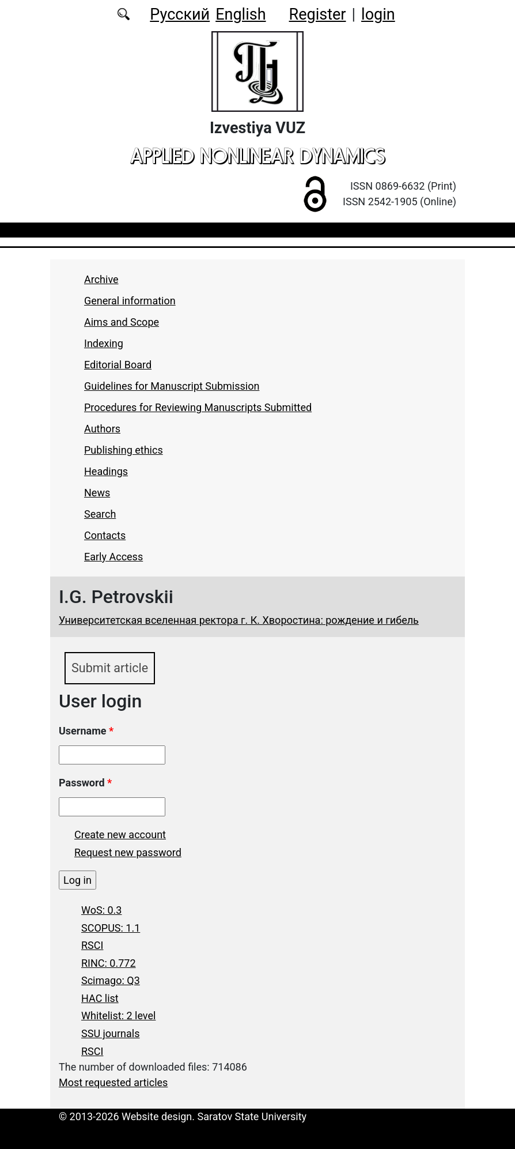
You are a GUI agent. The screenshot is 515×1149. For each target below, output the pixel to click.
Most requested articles (113, 1082)
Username (86, 731)
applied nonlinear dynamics (257, 156)
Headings (106, 471)
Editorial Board (118, 365)
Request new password (127, 852)
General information (130, 301)
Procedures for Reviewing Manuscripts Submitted (198, 407)
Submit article (109, 668)
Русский (180, 14)
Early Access (113, 557)
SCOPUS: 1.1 (110, 928)
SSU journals (110, 1033)
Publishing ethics (123, 450)
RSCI (92, 945)
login (378, 14)
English (240, 14)
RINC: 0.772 (108, 963)
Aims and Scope (121, 322)
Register (317, 14)
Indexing (103, 343)
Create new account (120, 834)
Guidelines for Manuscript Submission (171, 386)
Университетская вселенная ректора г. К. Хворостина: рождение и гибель (239, 620)
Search (100, 514)
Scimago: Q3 (110, 980)
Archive (101, 279)
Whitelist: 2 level (118, 1016)
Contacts (105, 535)
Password (85, 783)
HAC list (100, 998)
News (97, 493)
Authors (102, 429)
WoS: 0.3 (101, 910)
